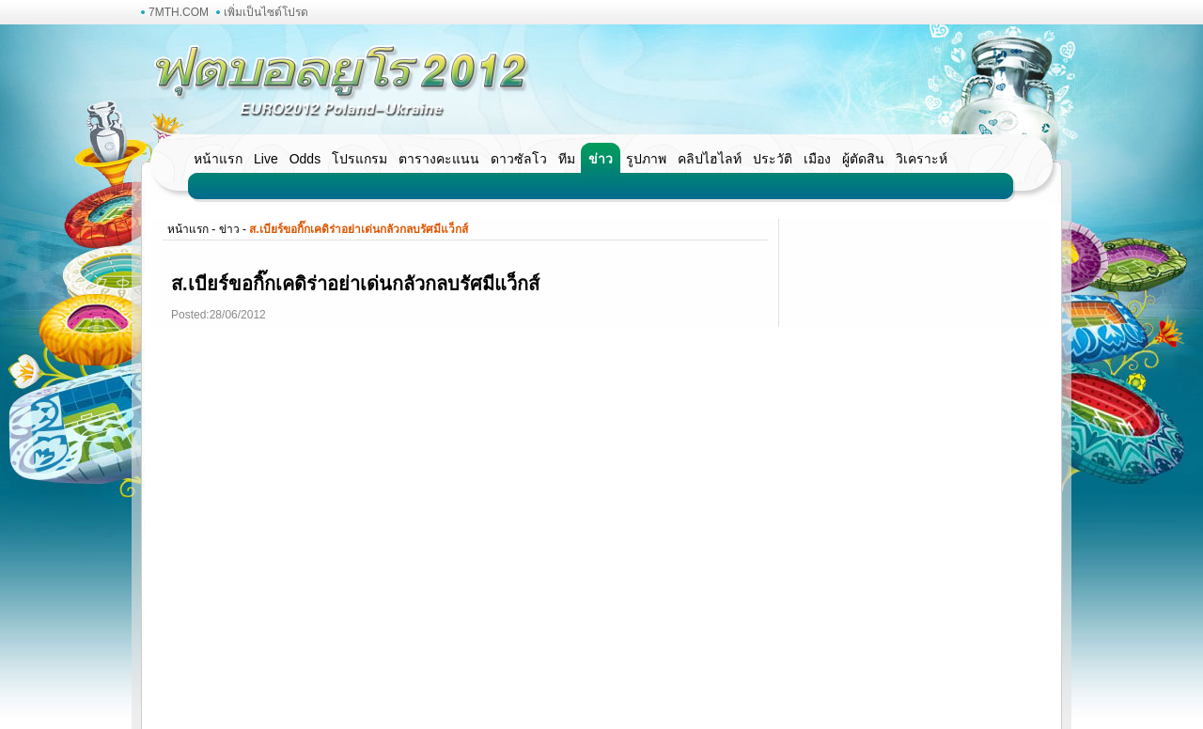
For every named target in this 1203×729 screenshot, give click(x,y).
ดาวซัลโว (519, 158)
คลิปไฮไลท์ (710, 158)
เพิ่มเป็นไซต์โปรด (266, 12)
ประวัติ (772, 158)
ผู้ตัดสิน (863, 158)
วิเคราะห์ (921, 158)
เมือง (817, 158)
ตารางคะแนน (438, 158)
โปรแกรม (359, 158)
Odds (304, 158)
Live (266, 158)
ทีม (566, 158)
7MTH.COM (178, 12)
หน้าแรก (218, 158)
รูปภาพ (646, 158)
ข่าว (600, 158)
